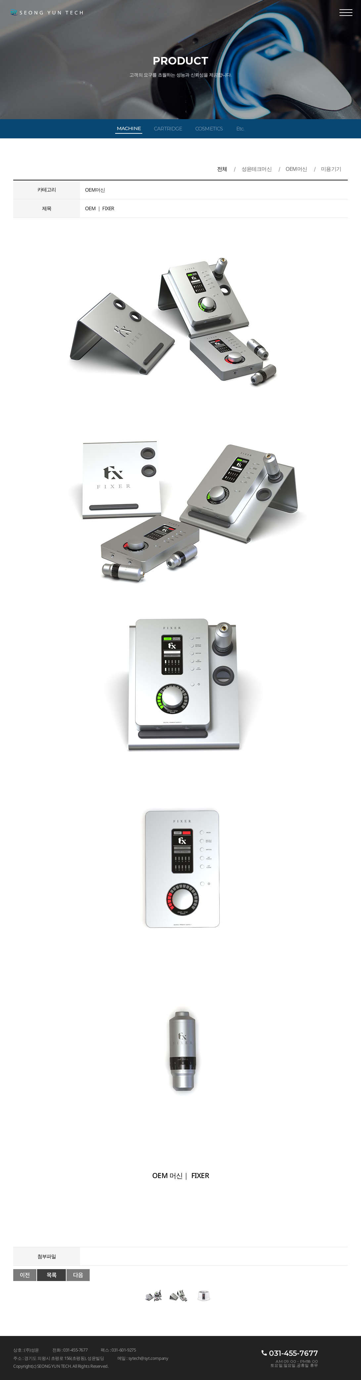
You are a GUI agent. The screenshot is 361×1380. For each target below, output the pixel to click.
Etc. (240, 128)
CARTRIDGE (168, 128)
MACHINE (129, 128)
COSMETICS (209, 128)
